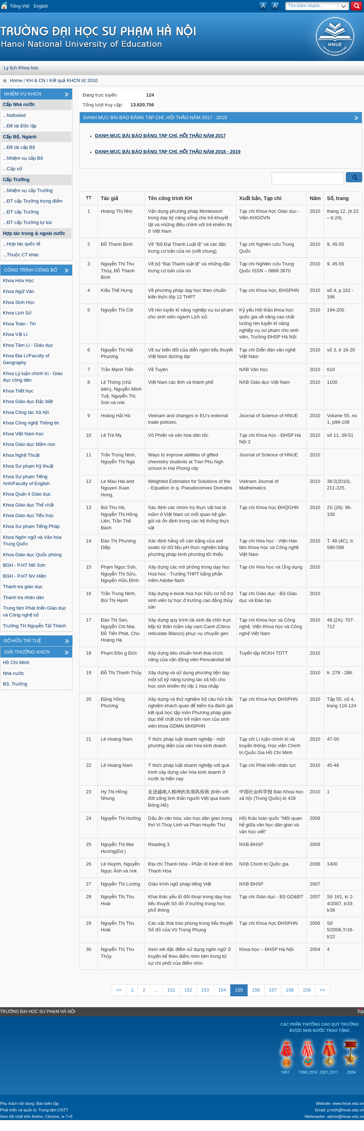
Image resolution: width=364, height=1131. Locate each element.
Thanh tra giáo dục (22, 586)
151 (171, 990)
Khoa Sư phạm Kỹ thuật (28, 466)
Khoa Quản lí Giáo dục (27, 494)
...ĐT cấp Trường (21, 212)
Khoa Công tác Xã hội (26, 412)
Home (17, 80)
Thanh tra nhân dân (23, 597)
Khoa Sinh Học (19, 302)
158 (290, 990)
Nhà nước (13, 673)
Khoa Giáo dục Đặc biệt (28, 401)
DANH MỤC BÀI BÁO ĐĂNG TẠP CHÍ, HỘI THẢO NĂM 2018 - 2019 (167, 151)
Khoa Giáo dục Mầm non (29, 444)
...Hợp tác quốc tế (21, 244)
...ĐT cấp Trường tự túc (27, 222)
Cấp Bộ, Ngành (20, 136)
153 (205, 990)
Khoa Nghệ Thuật (21, 455)
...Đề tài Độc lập (20, 126)
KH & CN (36, 80)
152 (188, 990)
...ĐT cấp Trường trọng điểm (32, 201)
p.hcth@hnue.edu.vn (345, 1110)
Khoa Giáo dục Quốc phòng (32, 554)
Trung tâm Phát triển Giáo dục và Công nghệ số (34, 611)
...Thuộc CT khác (21, 254)
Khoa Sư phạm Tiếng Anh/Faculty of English (26, 480)
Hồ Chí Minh (16, 662)
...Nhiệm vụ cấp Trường (28, 190)
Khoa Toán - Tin (19, 323)
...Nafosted (14, 115)
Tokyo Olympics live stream (31, 1127)
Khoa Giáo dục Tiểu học (28, 515)
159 (307, 990)
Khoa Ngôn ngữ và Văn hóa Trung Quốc (32, 540)
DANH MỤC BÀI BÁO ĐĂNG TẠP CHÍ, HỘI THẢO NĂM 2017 (160, 135)
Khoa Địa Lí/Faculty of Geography (26, 359)
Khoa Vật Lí (15, 334)
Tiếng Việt (19, 6)
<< (119, 990)
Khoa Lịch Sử (17, 313)
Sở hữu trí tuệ (22, 640)
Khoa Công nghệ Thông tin (31, 423)
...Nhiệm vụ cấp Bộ (23, 158)
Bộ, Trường (15, 684)
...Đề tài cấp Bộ (19, 147)
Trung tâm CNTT (53, 1110)
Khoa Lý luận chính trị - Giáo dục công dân (33, 377)
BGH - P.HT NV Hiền (24, 576)
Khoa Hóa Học (18, 280)
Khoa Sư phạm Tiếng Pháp (31, 526)
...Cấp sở (12, 168)
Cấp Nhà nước (19, 104)
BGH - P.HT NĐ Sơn (24, 565)
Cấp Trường (16, 179)
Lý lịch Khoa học (21, 67)
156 (256, 990)
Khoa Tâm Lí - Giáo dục (28, 345)
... (156, 990)
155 (239, 990)
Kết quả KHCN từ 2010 (73, 80)
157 (273, 990)
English (41, 6)
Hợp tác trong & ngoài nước (34, 233)
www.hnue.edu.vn (348, 1103)
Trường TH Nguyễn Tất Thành (34, 625)
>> (322, 990)
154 (222, 990)
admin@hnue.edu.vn (345, 1116)
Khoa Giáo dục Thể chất (28, 505)
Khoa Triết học (18, 391)
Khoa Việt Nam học (23, 433)
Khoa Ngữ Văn (18, 291)
